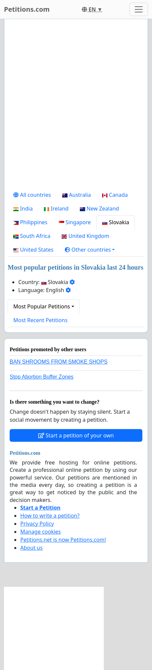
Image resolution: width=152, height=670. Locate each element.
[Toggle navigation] (138, 9)
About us (31, 547)
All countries (32, 194)
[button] (90, 250)
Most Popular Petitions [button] (41, 306)
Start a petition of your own (76, 435)
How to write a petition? (49, 515)
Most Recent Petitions (40, 320)
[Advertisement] (76, 106)
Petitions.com (27, 9)
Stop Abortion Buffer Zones (42, 377)
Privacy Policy (37, 523)
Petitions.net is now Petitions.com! (63, 539)
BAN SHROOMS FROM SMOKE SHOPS (58, 362)
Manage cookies (40, 531)
